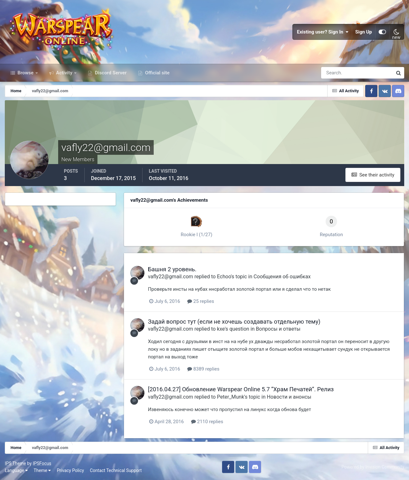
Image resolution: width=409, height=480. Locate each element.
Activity (64, 73)
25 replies (200, 301)
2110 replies (207, 421)
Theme (42, 470)
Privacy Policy (70, 470)
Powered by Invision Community (373, 466)
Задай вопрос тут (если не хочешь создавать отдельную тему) (234, 321)
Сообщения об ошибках (282, 277)
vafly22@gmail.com (170, 277)
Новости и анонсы (289, 397)
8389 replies (203, 369)
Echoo (224, 277)
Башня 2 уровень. (172, 269)
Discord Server (110, 73)
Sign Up (363, 32)
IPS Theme (15, 463)
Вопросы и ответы (278, 329)
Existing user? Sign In (323, 32)
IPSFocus (42, 463)
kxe (221, 329)
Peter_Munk (230, 397)
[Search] (335, 73)
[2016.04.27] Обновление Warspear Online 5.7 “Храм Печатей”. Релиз (241, 389)
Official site (156, 73)
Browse (25, 73)
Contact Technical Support (116, 470)
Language (16, 470)
